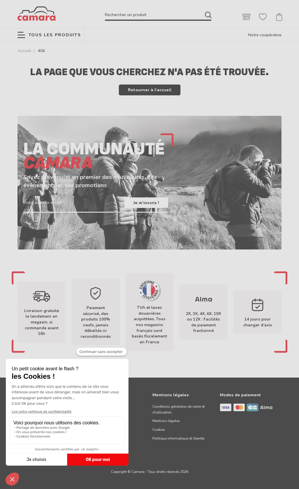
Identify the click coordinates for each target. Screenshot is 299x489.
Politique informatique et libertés (178, 438)
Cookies (158, 429)
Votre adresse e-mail (42, 202)
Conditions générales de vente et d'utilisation (178, 409)
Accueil (24, 51)
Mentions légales (166, 421)
